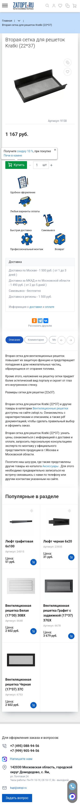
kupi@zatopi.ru (18, 787)
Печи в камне (13, 155)
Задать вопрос (17, 798)
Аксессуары (50, 466)
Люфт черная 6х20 (57, 541)
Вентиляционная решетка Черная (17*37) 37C (18, 684)
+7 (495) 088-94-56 (24, 746)
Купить (16, 165)
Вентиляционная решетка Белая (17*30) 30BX (18, 610)
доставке (35, 306)
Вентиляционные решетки (50, 408)
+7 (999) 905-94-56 (24, 751)
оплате (49, 306)
